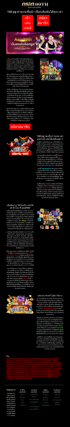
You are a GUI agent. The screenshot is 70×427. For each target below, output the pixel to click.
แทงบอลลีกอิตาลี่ (33, 403)
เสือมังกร (22, 397)
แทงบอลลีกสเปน (34, 399)
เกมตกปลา (57, 397)
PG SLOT (45, 395)
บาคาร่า (22, 395)
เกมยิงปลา (57, 395)
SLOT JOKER (45, 405)
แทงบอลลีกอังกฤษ (34, 396)
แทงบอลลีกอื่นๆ (34, 409)
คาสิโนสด (22, 405)
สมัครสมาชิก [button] (43, 20)
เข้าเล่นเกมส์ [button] (27, 23)
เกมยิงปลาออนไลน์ (57, 403)
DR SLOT (45, 400)
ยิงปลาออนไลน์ (57, 400)
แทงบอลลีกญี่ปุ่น (34, 406)
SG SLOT (45, 397)
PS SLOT (45, 402)
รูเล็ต (22, 402)
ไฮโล (22, 400)
